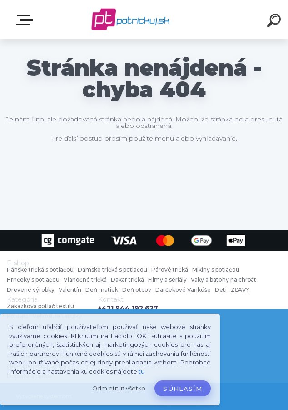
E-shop (26, 20)
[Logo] (130, 19)
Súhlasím (182, 388)
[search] (275, 21)
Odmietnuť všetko (118, 388)
